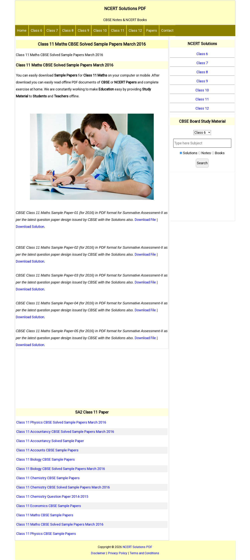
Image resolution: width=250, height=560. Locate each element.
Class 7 (52, 30)
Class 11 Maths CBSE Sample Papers (44, 515)
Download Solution (30, 227)
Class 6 (36, 30)
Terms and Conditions (144, 553)
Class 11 (117, 30)
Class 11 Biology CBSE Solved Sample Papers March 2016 (60, 469)
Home (21, 30)
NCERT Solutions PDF (125, 8)
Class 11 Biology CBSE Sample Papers (45, 459)
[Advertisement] (92, 378)
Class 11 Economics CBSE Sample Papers (48, 506)
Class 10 (100, 30)
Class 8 (67, 30)
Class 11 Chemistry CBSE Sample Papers (48, 478)
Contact (167, 30)
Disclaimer (98, 553)
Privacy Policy (117, 553)
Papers (151, 30)
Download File (145, 220)
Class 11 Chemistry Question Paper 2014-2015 (52, 496)
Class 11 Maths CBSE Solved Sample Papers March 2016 (59, 524)
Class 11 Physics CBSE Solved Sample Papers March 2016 (61, 422)
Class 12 (135, 30)
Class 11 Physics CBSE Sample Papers (46, 534)
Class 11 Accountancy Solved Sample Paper (50, 441)
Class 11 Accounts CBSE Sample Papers (47, 450)
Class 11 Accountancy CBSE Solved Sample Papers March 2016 (65, 432)
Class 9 (83, 30)
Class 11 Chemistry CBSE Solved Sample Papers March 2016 (63, 487)
